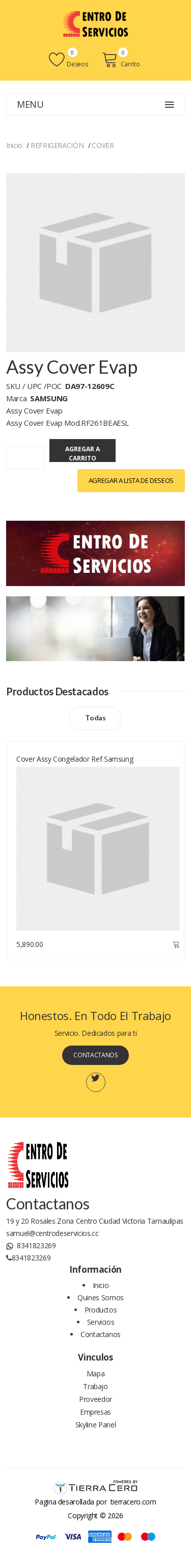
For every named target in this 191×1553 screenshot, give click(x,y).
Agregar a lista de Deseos (131, 480)
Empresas (95, 1412)
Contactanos (95, 1055)
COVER (103, 145)
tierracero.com (133, 1502)
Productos (101, 1310)
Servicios (101, 1322)
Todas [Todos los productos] (95, 717)
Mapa (96, 1373)
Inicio (14, 145)
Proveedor (95, 1399)
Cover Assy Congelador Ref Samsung (74, 759)
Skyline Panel (95, 1424)
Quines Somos (100, 1297)
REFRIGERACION (57, 145)
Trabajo (95, 1386)
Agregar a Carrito (82, 453)
